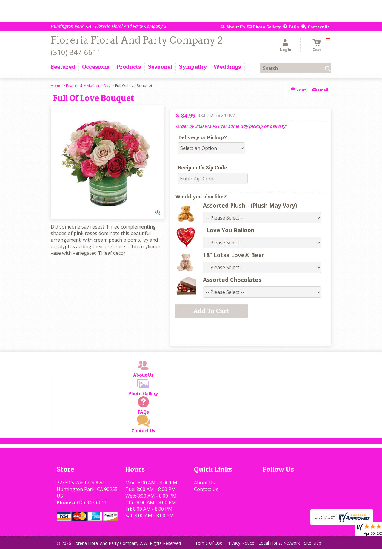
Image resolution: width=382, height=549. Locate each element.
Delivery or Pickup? (202, 137)
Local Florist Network (279, 543)
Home (56, 85)
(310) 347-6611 (76, 52)
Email (320, 90)
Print (298, 90)
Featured (74, 85)
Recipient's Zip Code (202, 167)
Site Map (312, 543)
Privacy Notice (240, 543)
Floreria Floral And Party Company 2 (137, 40)
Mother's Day (98, 85)
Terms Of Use (208, 543)
